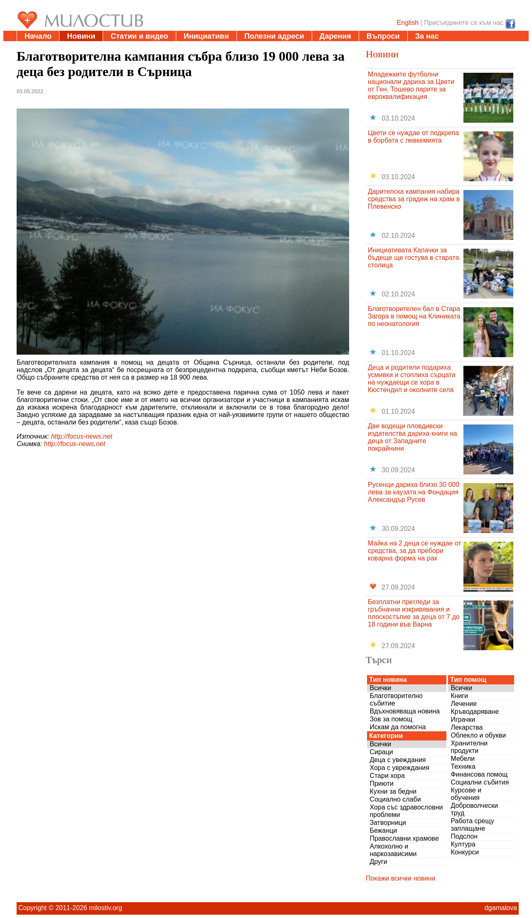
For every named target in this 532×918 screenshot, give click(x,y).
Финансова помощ (479, 774)
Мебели (463, 758)
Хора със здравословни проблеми (406, 811)
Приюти (381, 783)
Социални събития (480, 782)
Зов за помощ (390, 719)
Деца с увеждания (397, 759)
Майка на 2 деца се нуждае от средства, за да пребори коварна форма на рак (414, 551)
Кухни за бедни (392, 791)
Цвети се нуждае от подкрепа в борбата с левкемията (413, 136)
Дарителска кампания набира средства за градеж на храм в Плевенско (414, 199)
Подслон (464, 836)
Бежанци (383, 830)
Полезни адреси (274, 36)
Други (378, 861)
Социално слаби (395, 799)
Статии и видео (139, 36)
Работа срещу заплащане (472, 824)
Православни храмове (403, 838)
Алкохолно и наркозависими (392, 850)
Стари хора (386, 775)
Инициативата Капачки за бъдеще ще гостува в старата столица (413, 258)
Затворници (387, 822)
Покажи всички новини (401, 878)
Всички (380, 687)
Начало (38, 36)
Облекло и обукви (478, 735)
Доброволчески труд (474, 809)
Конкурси (465, 852)
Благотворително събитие (396, 699)
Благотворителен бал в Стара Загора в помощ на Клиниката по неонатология (414, 316)
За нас (427, 36)
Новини (81, 36)
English (408, 22)
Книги (459, 695)
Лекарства (467, 727)
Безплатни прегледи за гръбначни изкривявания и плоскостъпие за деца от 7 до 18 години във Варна (414, 613)
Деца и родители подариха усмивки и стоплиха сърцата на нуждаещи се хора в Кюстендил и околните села (412, 378)
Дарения (335, 36)
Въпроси (383, 36)
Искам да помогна (397, 726)
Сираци (381, 751)
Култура (463, 844)
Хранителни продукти (469, 747)
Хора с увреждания (399, 767)
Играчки (463, 719)
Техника (463, 766)
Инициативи (206, 36)
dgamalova (501, 907)
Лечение (464, 703)
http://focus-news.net (82, 436)
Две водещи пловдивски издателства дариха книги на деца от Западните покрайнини (412, 437)
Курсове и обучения (466, 794)
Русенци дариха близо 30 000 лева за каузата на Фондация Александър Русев (413, 492)
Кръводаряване (475, 711)
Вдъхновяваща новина (404, 711)
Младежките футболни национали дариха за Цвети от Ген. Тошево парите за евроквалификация (411, 85)
